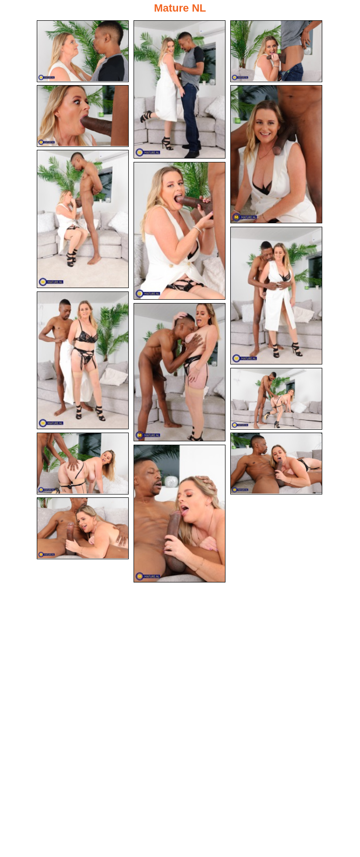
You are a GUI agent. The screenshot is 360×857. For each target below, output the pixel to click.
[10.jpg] (179, 372)
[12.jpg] (83, 463)
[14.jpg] (179, 514)
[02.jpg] (179, 89)
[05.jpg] (276, 154)
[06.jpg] (83, 219)
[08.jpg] (276, 296)
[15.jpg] (83, 528)
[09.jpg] (83, 360)
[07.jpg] (179, 231)
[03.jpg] (276, 51)
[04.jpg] (83, 116)
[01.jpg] (83, 51)
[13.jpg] (276, 463)
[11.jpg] (276, 399)
